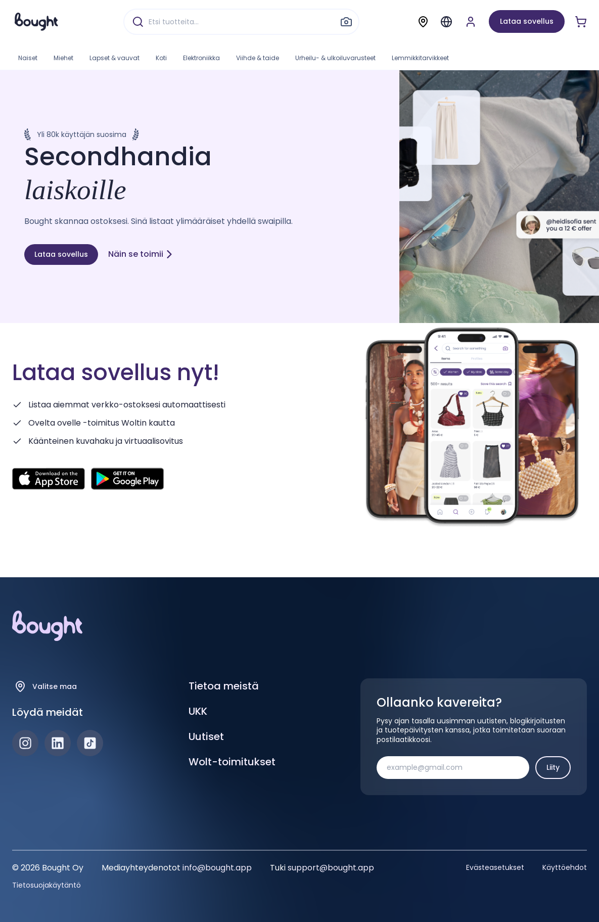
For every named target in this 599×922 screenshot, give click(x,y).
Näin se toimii (140, 254)
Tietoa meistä (224, 686)
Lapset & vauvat (114, 58)
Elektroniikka (201, 58)
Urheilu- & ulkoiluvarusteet (335, 58)
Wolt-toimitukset (232, 762)
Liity (553, 767)
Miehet (63, 58)
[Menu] (446, 22)
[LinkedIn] (57, 743)
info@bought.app (217, 867)
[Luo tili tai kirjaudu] (470, 22)
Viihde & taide (257, 58)
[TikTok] (90, 743)
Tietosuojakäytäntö (46, 885)
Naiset (27, 58)
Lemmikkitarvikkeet (420, 58)
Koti (161, 58)
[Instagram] (25, 743)
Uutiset (206, 736)
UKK (198, 711)
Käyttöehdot (564, 867)
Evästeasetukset (495, 867)
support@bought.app (331, 867)
